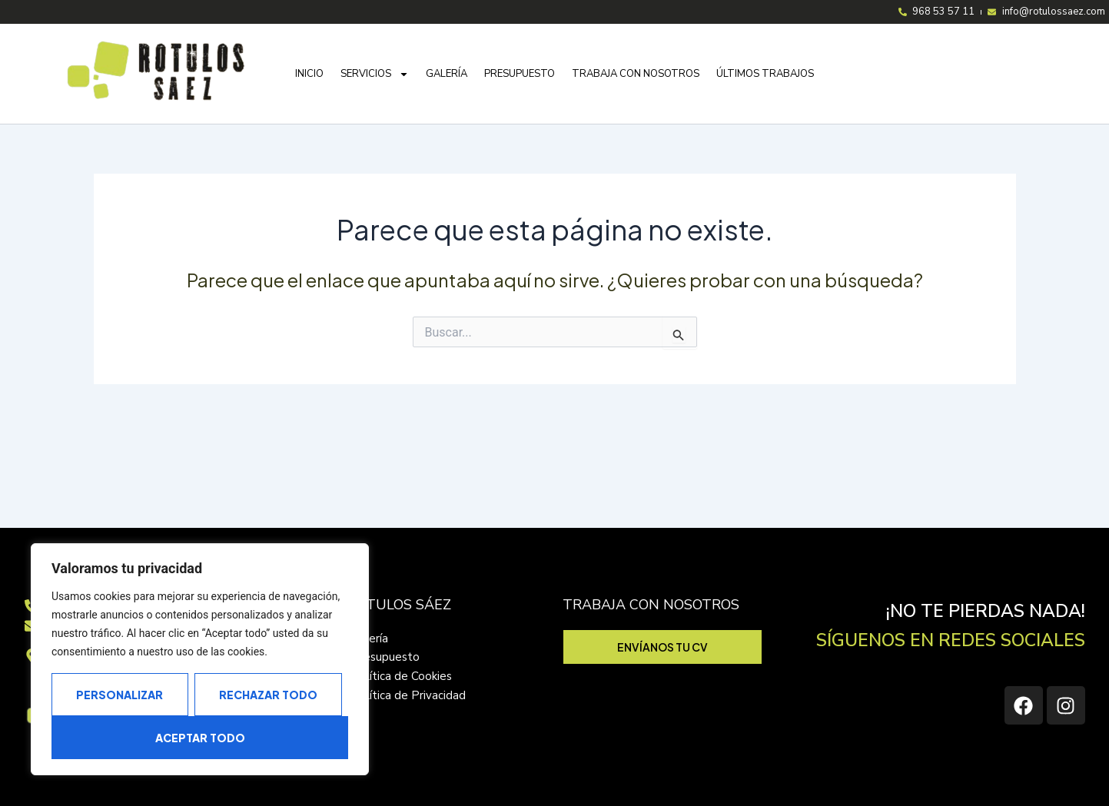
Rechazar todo (268, 695)
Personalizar (119, 695)
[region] (200, 659)
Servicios (374, 80)
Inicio (309, 80)
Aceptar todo (200, 738)
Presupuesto (519, 80)
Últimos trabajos (765, 80)
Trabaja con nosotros (635, 80)
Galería (446, 80)
